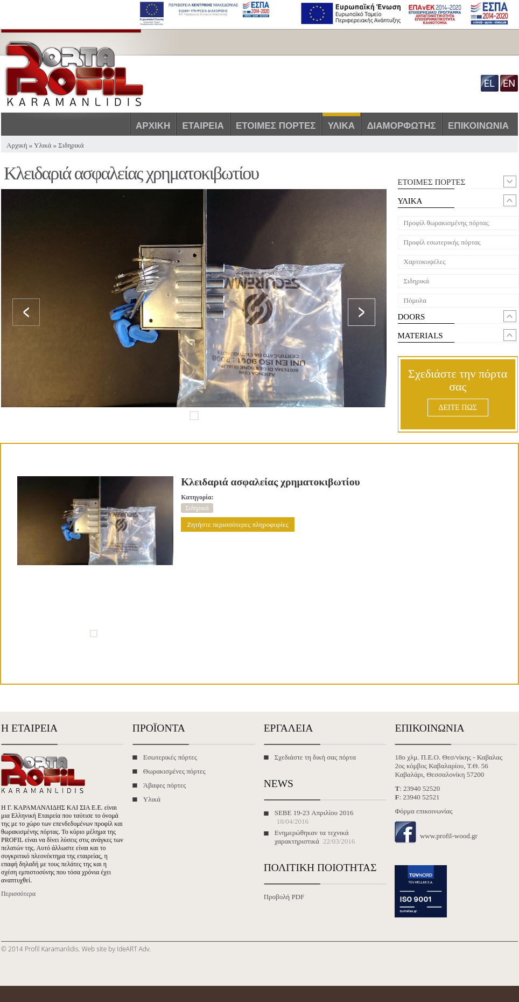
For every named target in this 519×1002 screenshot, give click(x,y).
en (509, 83)
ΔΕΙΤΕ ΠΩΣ (458, 407)
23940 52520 (421, 788)
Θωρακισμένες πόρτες (174, 771)
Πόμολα (415, 300)
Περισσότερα (18, 893)
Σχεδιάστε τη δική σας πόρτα (315, 757)
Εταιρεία (203, 126)
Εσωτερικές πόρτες (170, 757)
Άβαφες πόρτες (164, 785)
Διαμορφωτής (401, 126)
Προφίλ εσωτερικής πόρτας (442, 242)
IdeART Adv (133, 949)
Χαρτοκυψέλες (425, 262)
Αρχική (153, 126)
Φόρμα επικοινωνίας (423, 811)
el (489, 83)
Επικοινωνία (478, 126)
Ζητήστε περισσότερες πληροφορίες (237, 524)
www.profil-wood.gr (449, 836)
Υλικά (341, 126)
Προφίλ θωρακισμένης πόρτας (446, 223)
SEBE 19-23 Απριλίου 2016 (314, 813)
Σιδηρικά (70, 145)
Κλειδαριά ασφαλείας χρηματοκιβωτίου (270, 482)
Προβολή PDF (284, 897)
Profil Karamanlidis (52, 949)
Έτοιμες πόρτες (276, 126)
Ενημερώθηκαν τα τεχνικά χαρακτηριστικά (312, 837)
